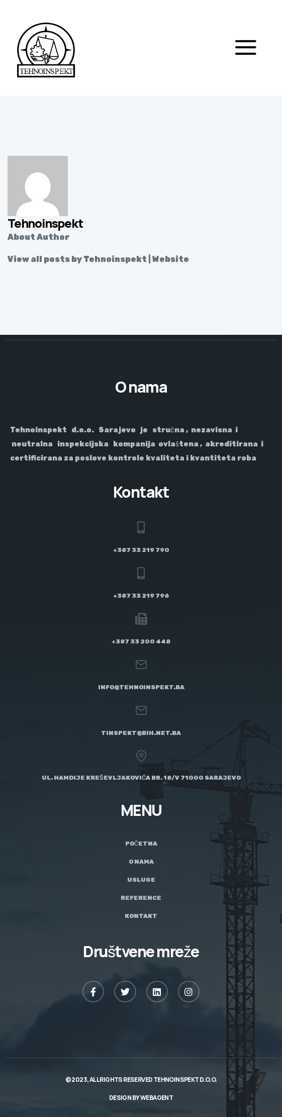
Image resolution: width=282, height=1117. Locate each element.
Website (170, 259)
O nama (141, 861)
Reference (141, 897)
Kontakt (141, 915)
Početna (141, 843)
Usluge (141, 879)
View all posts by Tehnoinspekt (77, 259)
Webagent (156, 1097)
